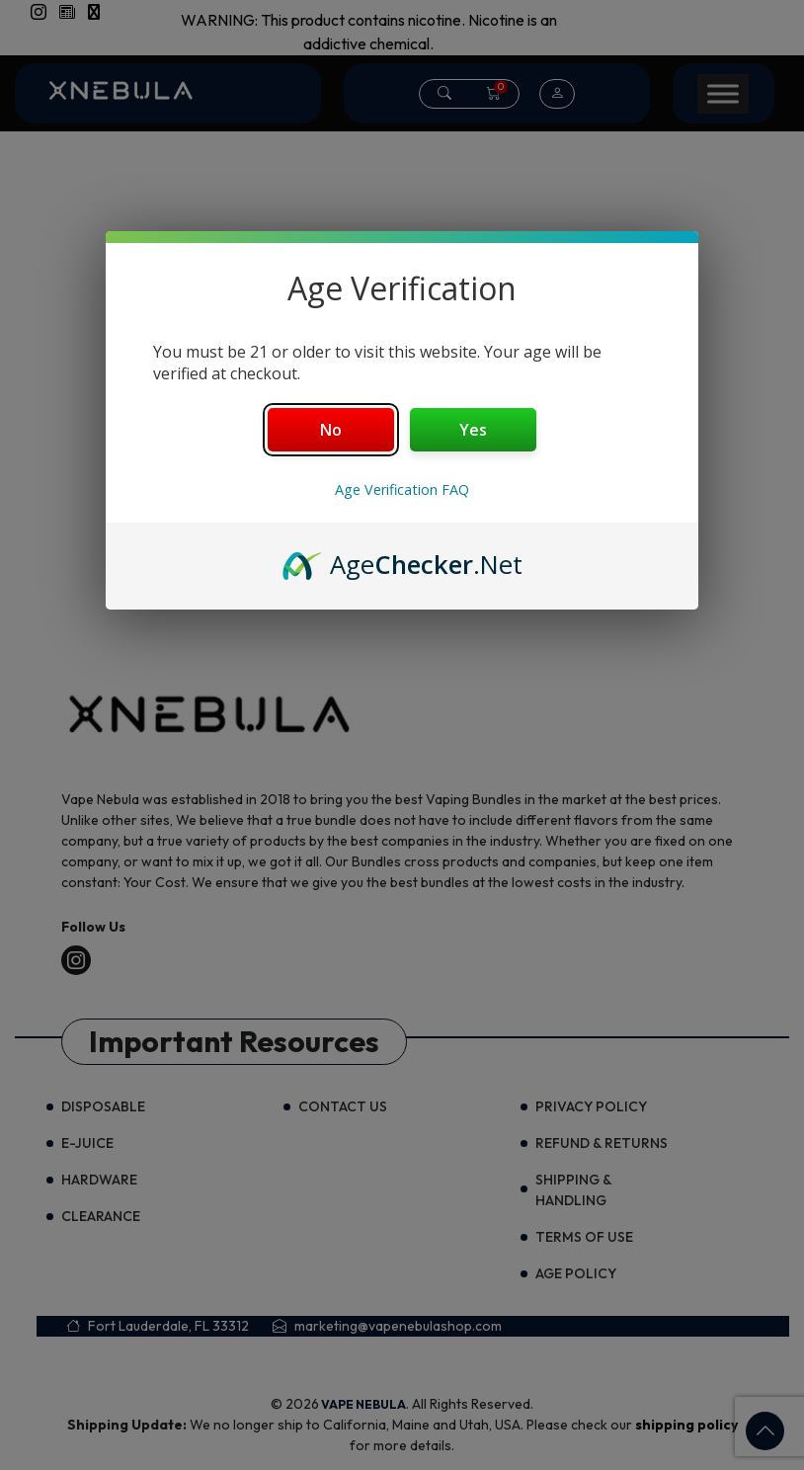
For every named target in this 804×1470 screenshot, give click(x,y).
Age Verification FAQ (402, 489)
